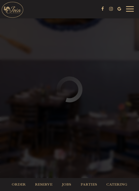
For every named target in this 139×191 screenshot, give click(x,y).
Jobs (66, 184)
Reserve (43, 184)
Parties (89, 184)
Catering (116, 184)
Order (19, 184)
